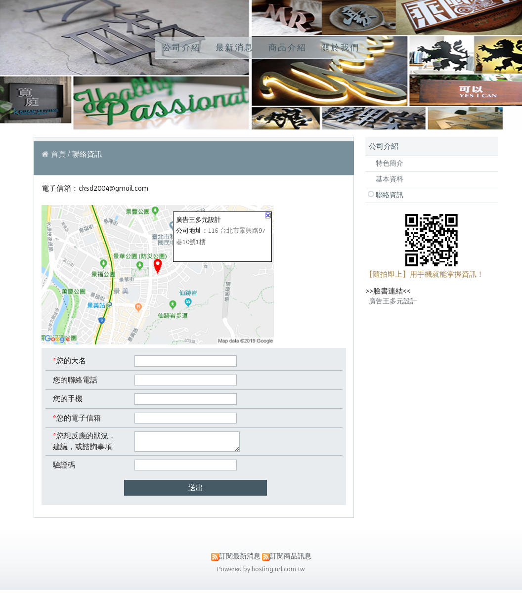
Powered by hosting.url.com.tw (261, 572)
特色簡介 (389, 163)
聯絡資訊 (389, 195)
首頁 (58, 154)
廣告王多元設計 (393, 301)
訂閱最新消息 (240, 559)
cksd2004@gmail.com (113, 188)
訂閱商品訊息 (290, 559)
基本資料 (389, 179)
